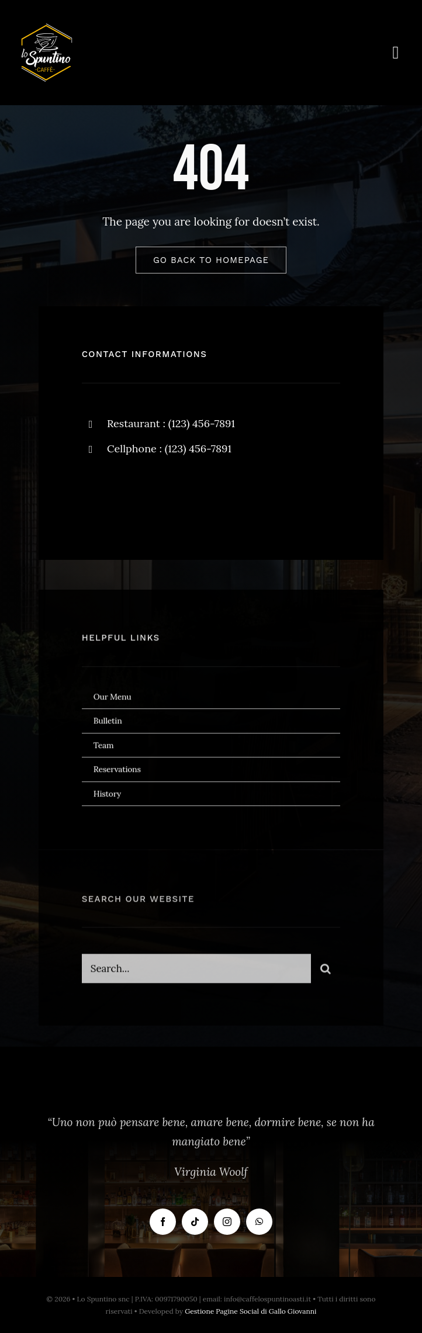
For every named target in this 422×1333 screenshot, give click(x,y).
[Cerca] (325, 972)
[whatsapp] (259, 1222)
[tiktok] (195, 1222)
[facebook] (95, 496)
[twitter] (127, 496)
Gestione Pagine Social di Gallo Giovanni (250, 1311)
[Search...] (197, 972)
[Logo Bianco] (47, 29)
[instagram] (159, 496)
